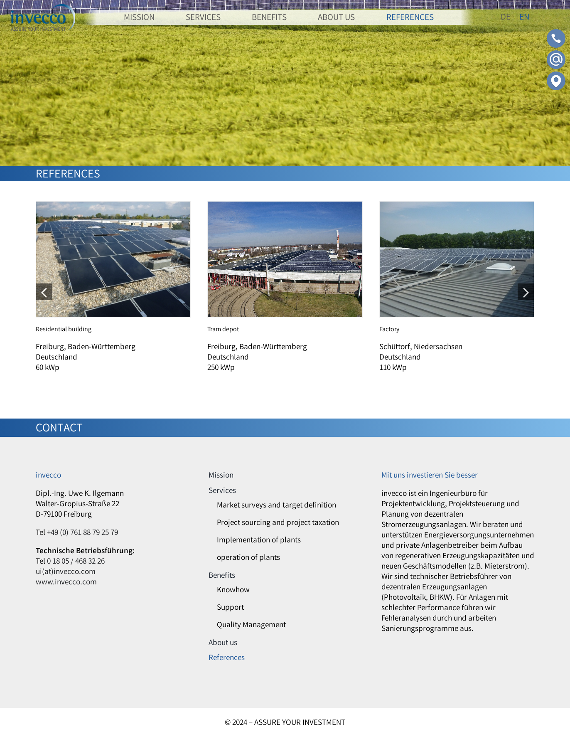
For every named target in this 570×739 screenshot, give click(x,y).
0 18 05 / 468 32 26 (76, 562)
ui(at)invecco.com (66, 572)
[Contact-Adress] (556, 75)
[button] (44, 291)
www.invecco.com (66, 583)
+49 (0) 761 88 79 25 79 (82, 533)
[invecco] (42, 8)
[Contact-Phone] (556, 33)
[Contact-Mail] (556, 54)
